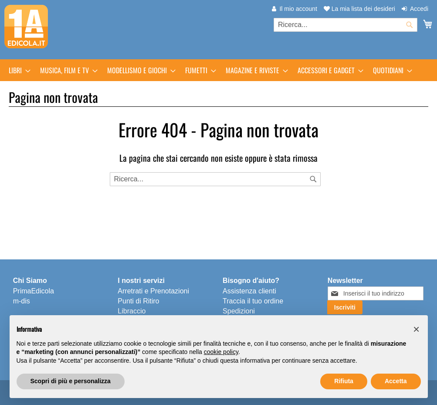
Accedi (419, 8)
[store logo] (26, 26)
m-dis (21, 301)
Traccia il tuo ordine (253, 301)
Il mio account (298, 8)
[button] (416, 329)
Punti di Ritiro (138, 301)
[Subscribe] (344, 307)
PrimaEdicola (33, 291)
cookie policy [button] (221, 351)
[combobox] (345, 25)
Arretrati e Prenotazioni (153, 291)
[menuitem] (16, 70)
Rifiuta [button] (343, 381)
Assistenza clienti (249, 291)
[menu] (218, 70)
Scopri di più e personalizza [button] (70, 381)
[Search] (313, 179)
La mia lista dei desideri (359, 8)
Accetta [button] (396, 381)
